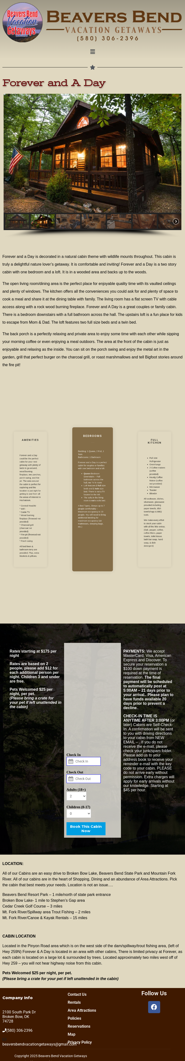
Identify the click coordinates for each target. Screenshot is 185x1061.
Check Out (74, 772)
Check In (73, 755)
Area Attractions (82, 1010)
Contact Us (77, 994)
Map (71, 1034)
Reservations (79, 1026)
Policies (74, 1018)
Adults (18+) (76, 790)
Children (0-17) (78, 807)
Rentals (74, 1002)
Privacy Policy (80, 1042)
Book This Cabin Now (86, 828)
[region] (92, 166)
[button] (92, 51)
